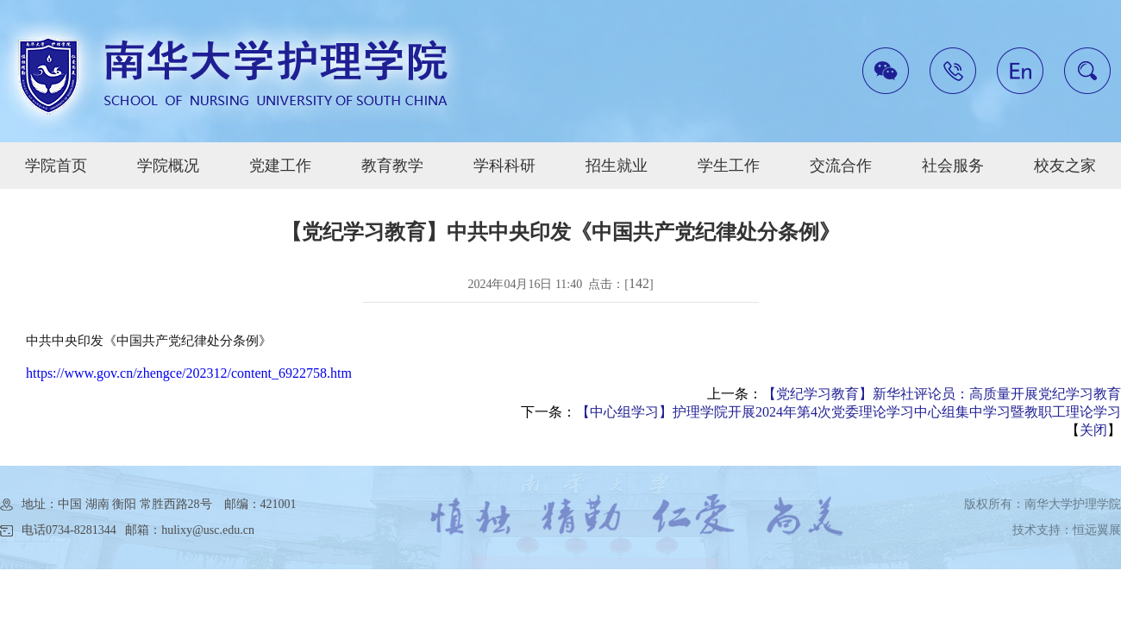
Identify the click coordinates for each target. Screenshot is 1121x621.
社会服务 (953, 165)
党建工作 (280, 165)
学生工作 (729, 165)
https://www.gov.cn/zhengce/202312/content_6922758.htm (189, 373)
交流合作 (841, 165)
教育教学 (392, 165)
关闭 (1093, 430)
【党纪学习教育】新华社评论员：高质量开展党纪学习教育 (941, 393)
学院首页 (56, 165)
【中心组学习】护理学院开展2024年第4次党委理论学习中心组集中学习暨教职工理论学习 (848, 412)
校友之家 (1065, 165)
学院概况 (168, 165)
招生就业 (617, 165)
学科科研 (504, 165)
